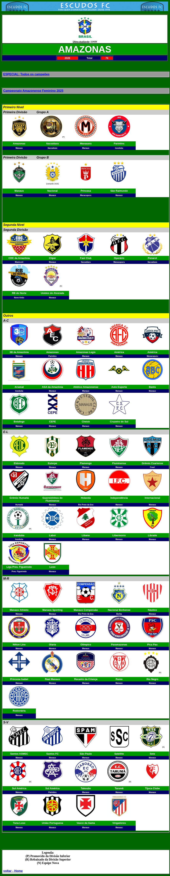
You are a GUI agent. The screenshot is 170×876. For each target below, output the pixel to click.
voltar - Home (13, 871)
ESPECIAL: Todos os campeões (26, 74)
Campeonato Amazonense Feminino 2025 (33, 90)
